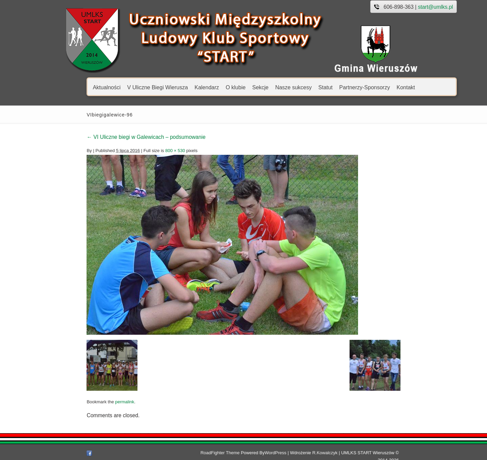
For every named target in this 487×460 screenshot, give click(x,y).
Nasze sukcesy (262, 87)
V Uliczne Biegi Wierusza (126, 87)
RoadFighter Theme (226, 452)
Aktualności (76, 87)
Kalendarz (176, 87)
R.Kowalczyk (331, 452)
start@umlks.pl (404, 7)
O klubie (205, 87)
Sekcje (230, 87)
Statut (295, 87)
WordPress (282, 452)
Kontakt (375, 87)
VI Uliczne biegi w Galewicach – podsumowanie (115, 137)
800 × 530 (144, 150)
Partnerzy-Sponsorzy (333, 87)
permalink (94, 401)
